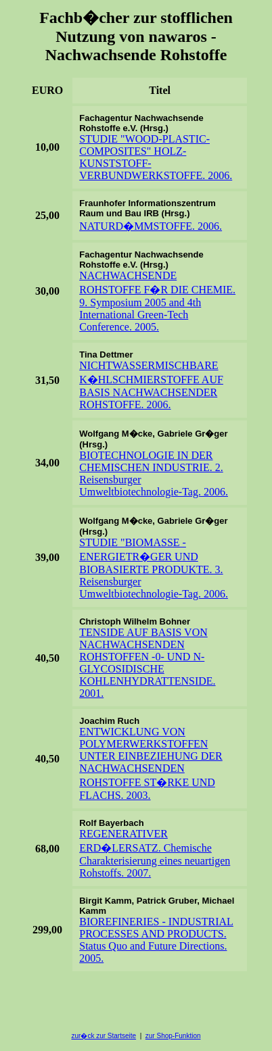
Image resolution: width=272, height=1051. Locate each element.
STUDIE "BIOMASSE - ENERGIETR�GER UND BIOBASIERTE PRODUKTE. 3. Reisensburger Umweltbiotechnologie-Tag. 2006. (153, 568)
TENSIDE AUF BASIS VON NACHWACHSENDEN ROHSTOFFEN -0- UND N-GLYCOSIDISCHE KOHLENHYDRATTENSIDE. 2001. (147, 663)
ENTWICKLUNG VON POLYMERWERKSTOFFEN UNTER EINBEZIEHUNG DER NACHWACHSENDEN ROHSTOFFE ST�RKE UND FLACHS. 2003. (151, 763)
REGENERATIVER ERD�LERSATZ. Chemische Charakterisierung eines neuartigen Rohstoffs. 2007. (154, 853)
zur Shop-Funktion (173, 1036)
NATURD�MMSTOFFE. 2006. (150, 226)
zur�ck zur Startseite (103, 1036)
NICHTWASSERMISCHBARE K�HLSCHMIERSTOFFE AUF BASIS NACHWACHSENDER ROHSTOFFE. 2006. (151, 385)
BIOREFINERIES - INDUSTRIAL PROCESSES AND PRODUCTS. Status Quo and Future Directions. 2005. (156, 940)
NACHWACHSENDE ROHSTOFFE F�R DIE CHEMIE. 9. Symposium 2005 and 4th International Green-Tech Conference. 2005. (157, 301)
